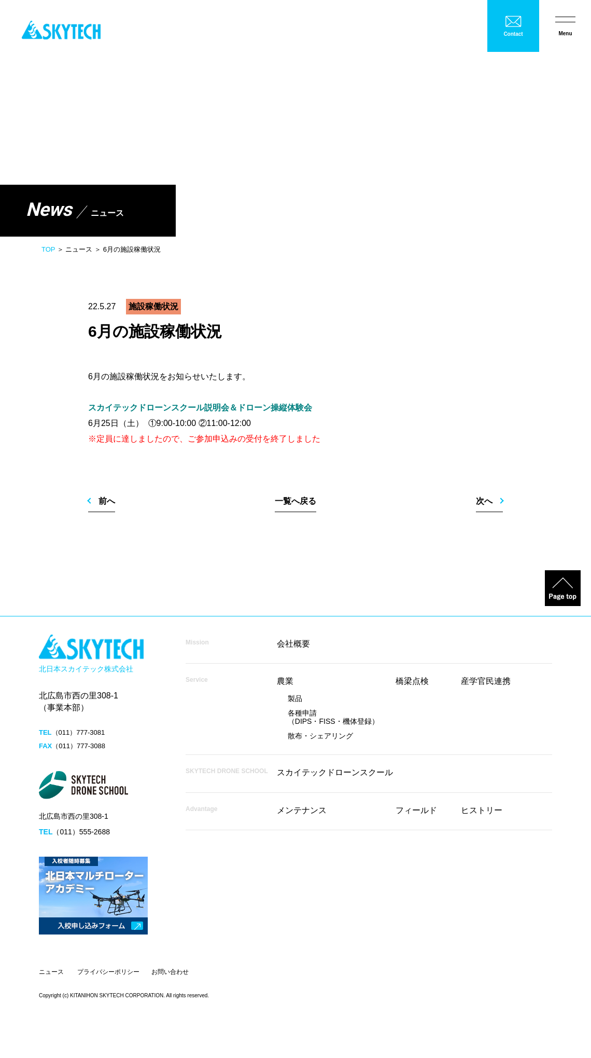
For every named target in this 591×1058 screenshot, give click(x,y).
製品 (295, 698)
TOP (48, 249)
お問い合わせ (170, 971)
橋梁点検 (412, 681)
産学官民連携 (486, 681)
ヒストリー (481, 810)
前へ (106, 501)
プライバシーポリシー (108, 971)
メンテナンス (302, 810)
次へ (484, 501)
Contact (513, 34)
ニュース (51, 971)
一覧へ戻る (295, 501)
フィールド (416, 810)
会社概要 (293, 643)
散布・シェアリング (320, 736)
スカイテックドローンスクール (335, 772)
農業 (285, 681)
